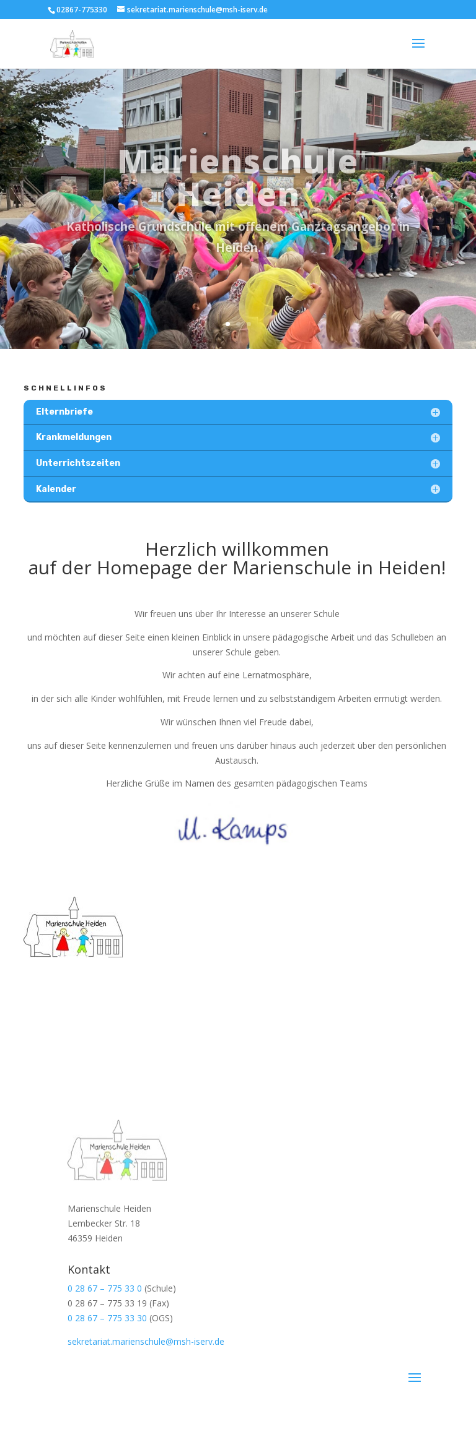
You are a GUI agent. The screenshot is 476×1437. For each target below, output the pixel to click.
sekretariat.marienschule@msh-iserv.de (146, 1341)
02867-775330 (81, 9)
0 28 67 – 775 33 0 (105, 1288)
